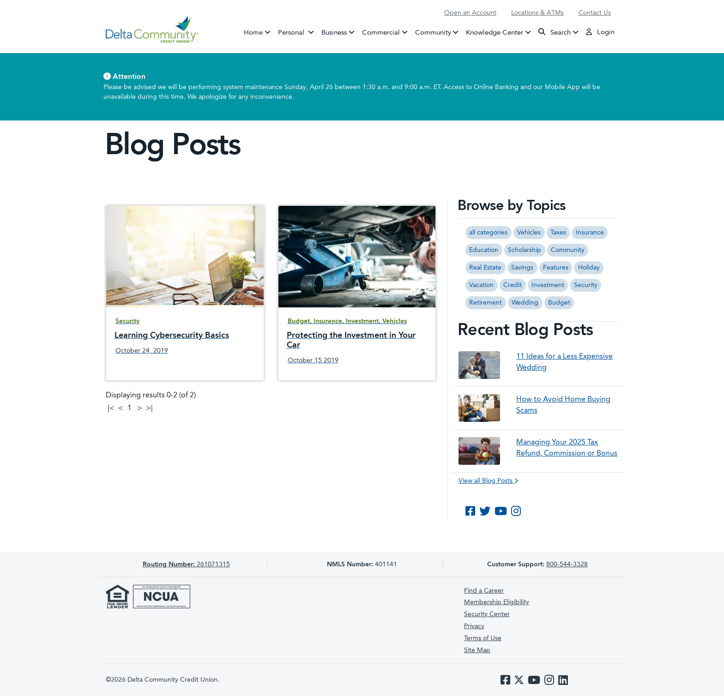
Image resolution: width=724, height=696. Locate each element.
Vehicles (529, 232)
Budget (559, 303)
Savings (522, 267)
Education (483, 250)
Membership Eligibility (496, 602)
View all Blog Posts (488, 481)
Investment (547, 285)
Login (600, 32)
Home (253, 32)
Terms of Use (482, 638)
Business (334, 32)
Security (585, 285)
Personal (298, 31)
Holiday (589, 267)
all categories (488, 232)
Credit (512, 285)
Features (555, 267)
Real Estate (485, 267)
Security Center (487, 614)
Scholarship (524, 250)
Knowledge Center (494, 32)
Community (433, 32)
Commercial (381, 32)
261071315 (186, 564)
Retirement (485, 303)
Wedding (525, 303)
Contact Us (595, 13)
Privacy (474, 626)
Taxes (558, 232)
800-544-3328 (567, 564)
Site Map (477, 650)
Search (554, 32)
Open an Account (470, 13)
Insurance (590, 232)
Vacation (481, 285)
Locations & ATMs (537, 13)
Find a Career (484, 591)
